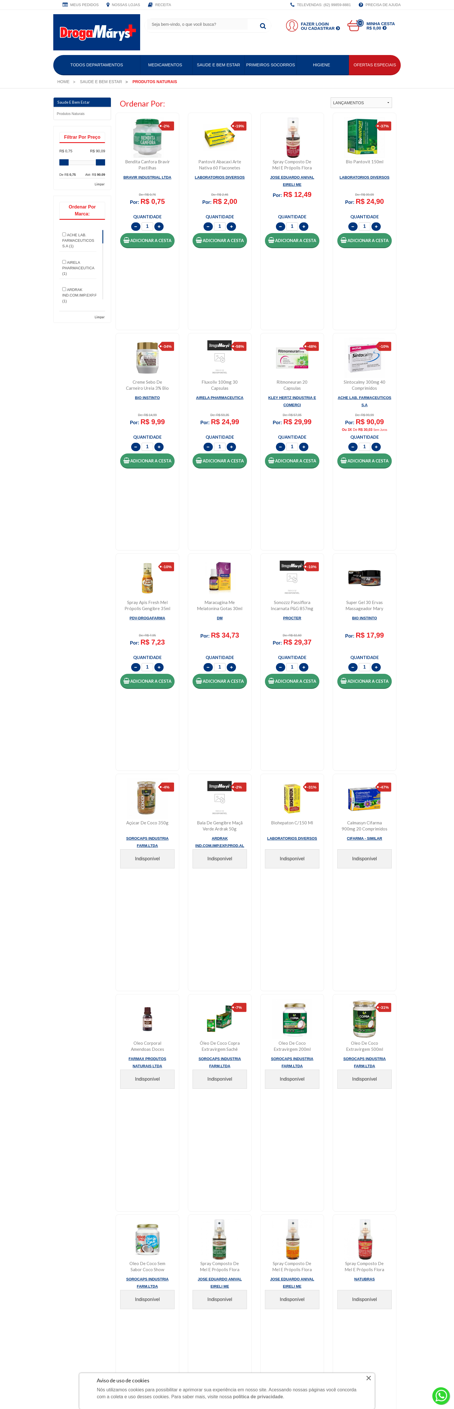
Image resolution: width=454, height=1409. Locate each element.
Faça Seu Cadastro (164, 1206)
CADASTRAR (382, 1159)
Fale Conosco (245, 1197)
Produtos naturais (71, 114)
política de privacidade (258, 1396)
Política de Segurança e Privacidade (355, 1215)
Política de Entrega (337, 1206)
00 (360, 23)
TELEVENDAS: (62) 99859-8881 (320, 5)
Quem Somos (72, 1197)
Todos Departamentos (96, 65)
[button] (147, 240)
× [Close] (369, 1378)
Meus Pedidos (81, 5)
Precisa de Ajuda (380, 5)
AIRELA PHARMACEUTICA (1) (78, 268)
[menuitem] (63, 82)
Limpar (100, 184)
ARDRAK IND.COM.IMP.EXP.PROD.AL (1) (86, 295)
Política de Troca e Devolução (349, 1197)
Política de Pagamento (341, 1224)
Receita (159, 5)
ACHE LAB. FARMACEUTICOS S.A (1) (78, 240)
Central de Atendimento (255, 1215)
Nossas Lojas (123, 5)
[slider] (64, 162)
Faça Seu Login (160, 1197)
